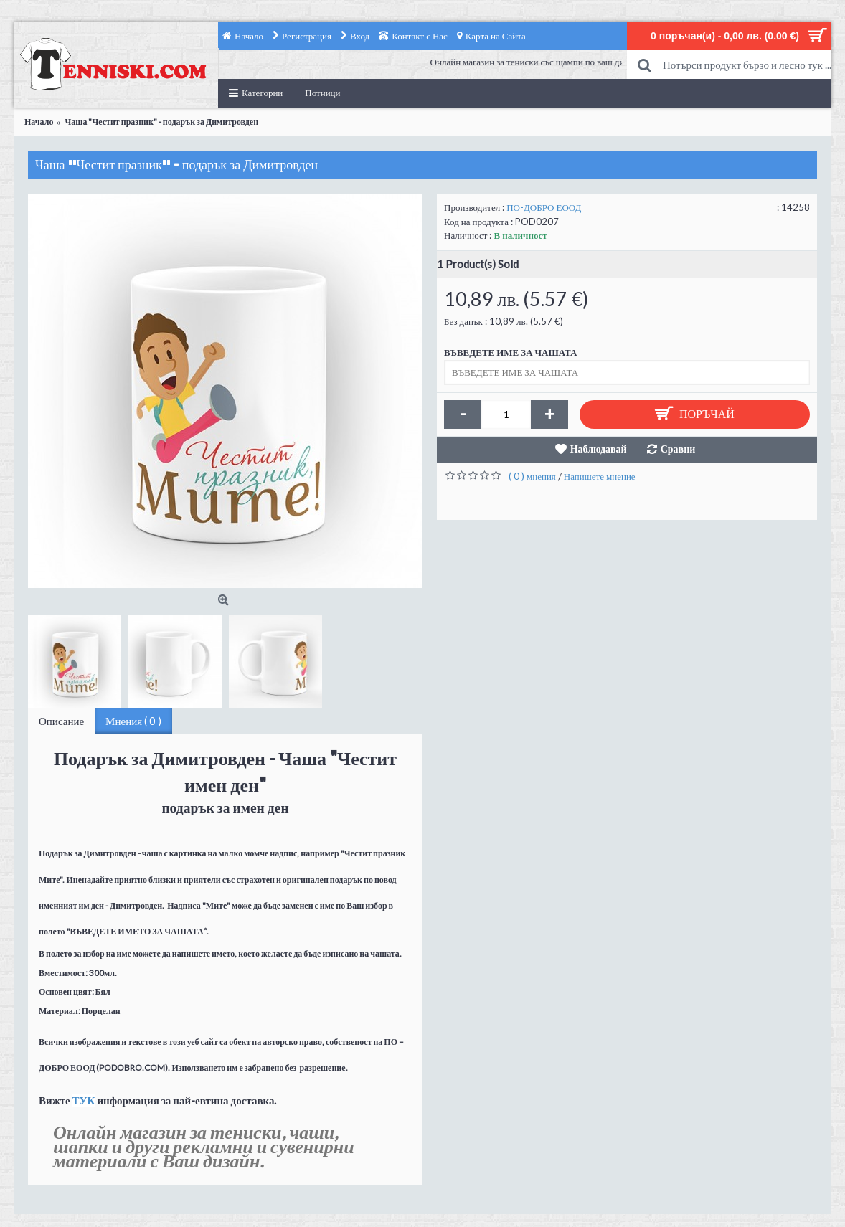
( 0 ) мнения (532, 476)
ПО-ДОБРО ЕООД (543, 207)
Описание (61, 720)
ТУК (83, 1100)
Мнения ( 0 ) (133, 720)
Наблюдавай (598, 448)
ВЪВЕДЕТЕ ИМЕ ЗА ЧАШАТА (510, 352)
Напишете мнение (600, 476)
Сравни (678, 448)
